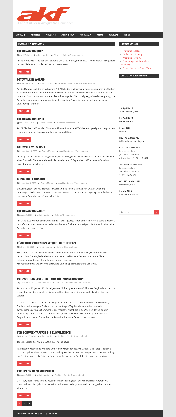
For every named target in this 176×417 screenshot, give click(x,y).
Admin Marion (42, 55)
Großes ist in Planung (132, 54)
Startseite (20, 34)
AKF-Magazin (85, 34)
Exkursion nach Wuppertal (37, 371)
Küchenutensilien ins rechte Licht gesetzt (48, 243)
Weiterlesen (24, 72)
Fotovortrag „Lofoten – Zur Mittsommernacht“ (51, 279)
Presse (100, 34)
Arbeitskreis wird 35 (132, 57)
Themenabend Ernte (31, 119)
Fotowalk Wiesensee (32, 147)
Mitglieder (51, 34)
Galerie (66, 55)
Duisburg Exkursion (31, 179)
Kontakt (127, 34)
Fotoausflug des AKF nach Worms (138, 68)
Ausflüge (71, 83)
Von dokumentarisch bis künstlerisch (45, 332)
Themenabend (76, 55)
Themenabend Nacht (31, 211)
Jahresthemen (67, 34)
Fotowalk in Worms (31, 79)
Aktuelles (35, 34)
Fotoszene (113, 34)
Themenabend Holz (30, 51)
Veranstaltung (85, 282)
